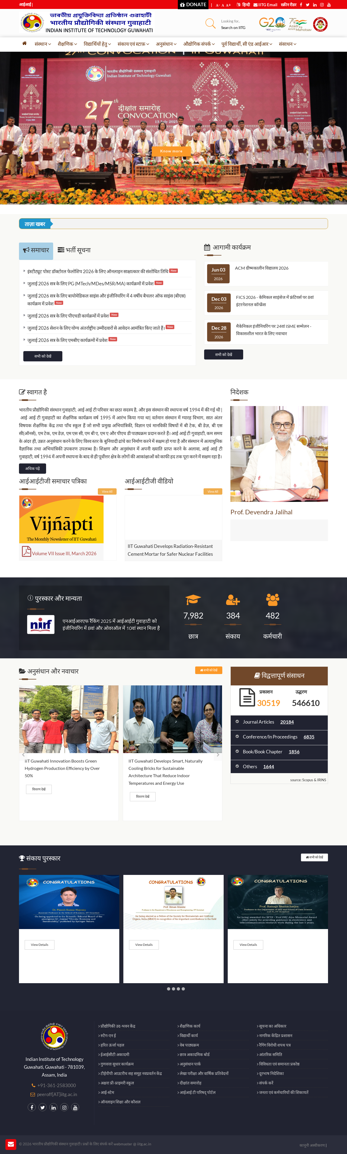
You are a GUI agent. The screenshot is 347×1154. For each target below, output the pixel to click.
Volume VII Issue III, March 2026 (59, 553)
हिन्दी (243, 4)
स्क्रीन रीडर (288, 4)
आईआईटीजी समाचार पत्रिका (53, 481)
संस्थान (43, 44)
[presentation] (23, 754)
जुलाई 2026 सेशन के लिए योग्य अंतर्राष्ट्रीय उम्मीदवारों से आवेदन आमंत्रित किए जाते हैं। (100, 328)
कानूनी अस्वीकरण (312, 1145)
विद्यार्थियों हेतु (97, 44)
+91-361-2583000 (56, 1085)
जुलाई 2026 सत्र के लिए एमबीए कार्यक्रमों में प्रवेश (72, 340)
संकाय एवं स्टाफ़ (133, 44)
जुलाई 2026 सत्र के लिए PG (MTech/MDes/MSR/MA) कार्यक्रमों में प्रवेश (95, 283)
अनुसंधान (166, 44)
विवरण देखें (39, 789)
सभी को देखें (42, 356)
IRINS (321, 780)
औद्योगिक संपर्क (199, 44)
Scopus (307, 780)
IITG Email (265, 4)
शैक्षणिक (67, 44)
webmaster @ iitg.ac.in (132, 1144)
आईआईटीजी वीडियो (149, 481)
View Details (39, 945)
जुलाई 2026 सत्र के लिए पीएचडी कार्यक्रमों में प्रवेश (72, 316)
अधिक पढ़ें (32, 468)
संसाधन (288, 44)
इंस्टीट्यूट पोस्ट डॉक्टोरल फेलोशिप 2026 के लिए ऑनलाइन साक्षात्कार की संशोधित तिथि (102, 271)
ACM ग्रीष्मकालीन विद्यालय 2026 (261, 267)
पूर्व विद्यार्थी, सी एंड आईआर (246, 44)
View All (107, 491)
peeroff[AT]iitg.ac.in (57, 1094)
